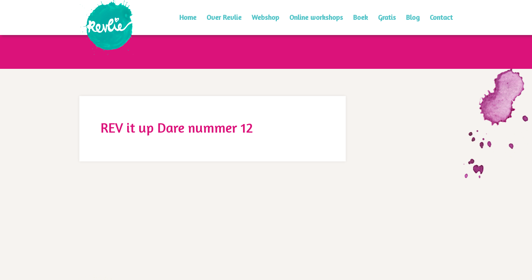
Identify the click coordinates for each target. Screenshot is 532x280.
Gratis (387, 17)
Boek (360, 17)
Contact (441, 17)
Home (187, 17)
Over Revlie (224, 17)
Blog (413, 17)
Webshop (265, 17)
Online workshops (316, 17)
